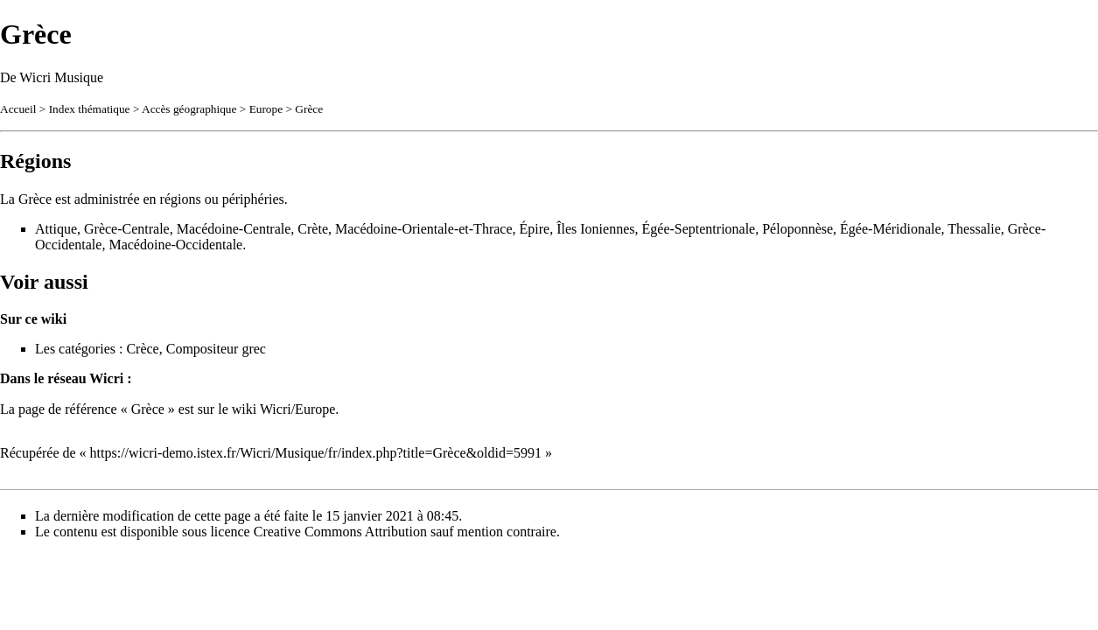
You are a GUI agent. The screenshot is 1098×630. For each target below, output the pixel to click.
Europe (266, 109)
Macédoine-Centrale (234, 228)
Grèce (309, 109)
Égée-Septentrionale (699, 228)
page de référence (67, 409)
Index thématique (89, 109)
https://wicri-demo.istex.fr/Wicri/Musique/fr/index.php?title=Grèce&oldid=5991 (316, 452)
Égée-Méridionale (890, 228)
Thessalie (974, 228)
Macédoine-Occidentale (175, 244)
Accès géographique (189, 109)
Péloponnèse (797, 228)
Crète (312, 228)
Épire (535, 228)
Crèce (142, 348)
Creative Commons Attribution (340, 531)
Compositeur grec (216, 348)
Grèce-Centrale (127, 228)
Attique (56, 228)
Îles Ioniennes (595, 228)
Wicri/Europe (297, 409)
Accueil (18, 109)
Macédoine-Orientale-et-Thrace (424, 228)
